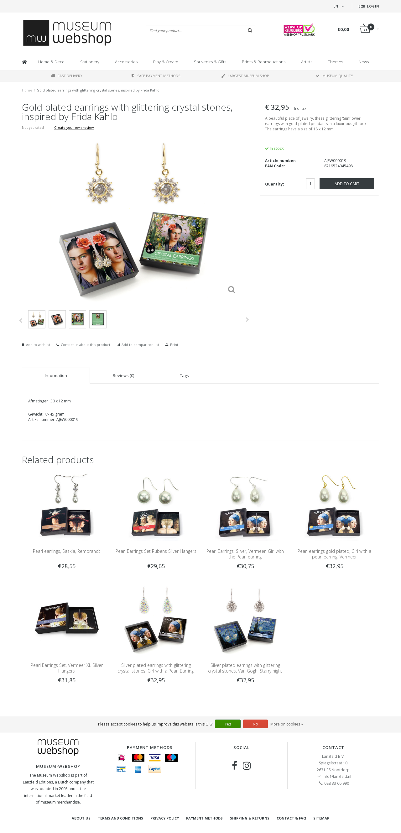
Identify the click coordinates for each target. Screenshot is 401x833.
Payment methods (204, 818)
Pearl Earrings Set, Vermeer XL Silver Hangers (67, 668)
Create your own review (74, 127)
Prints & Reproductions (263, 62)
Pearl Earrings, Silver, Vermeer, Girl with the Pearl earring (245, 554)
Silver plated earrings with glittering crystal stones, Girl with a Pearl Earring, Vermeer (156, 670)
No (255, 724)
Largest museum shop (245, 75)
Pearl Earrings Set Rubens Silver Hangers (156, 551)
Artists (306, 62)
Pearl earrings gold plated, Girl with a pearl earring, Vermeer (334, 554)
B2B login (368, 6)
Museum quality (334, 75)
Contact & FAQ (291, 818)
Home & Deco (51, 62)
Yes (228, 724)
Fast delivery (66, 75)
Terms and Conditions (120, 818)
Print (174, 344)
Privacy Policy (164, 818)
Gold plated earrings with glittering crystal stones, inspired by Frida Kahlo (98, 90)
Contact (333, 747)
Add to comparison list (140, 344)
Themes (335, 62)
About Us (81, 818)
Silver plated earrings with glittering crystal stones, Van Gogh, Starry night (245, 668)
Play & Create (165, 62)
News (364, 62)
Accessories (126, 62)
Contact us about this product (85, 344)
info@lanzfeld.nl (337, 776)
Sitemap (321, 818)
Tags (184, 375)
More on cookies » (286, 724)
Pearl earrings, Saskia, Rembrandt (66, 551)
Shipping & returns (249, 818)
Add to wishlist (38, 344)
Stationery (89, 62)
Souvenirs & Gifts (210, 62)
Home (27, 90)
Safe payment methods (156, 75)
